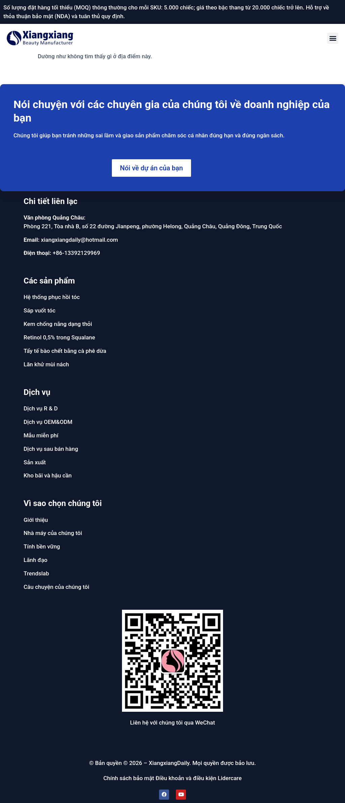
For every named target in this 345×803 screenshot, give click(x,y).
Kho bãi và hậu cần (48, 475)
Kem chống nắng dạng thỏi (58, 324)
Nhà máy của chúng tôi (53, 533)
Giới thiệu (36, 519)
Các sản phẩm (49, 281)
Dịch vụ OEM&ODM (48, 422)
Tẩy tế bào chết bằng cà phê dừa (65, 350)
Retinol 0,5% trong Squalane (59, 337)
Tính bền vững (42, 546)
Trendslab (36, 573)
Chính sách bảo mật (128, 778)
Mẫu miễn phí (41, 435)
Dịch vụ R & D (41, 408)
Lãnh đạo (36, 560)
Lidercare (230, 778)
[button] (332, 38)
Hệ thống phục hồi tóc (52, 297)
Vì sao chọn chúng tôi (63, 503)
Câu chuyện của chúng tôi (56, 586)
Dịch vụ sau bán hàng (51, 448)
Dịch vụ (37, 392)
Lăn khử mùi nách (46, 364)
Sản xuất (35, 462)
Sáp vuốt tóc (40, 310)
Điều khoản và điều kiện (186, 778)
